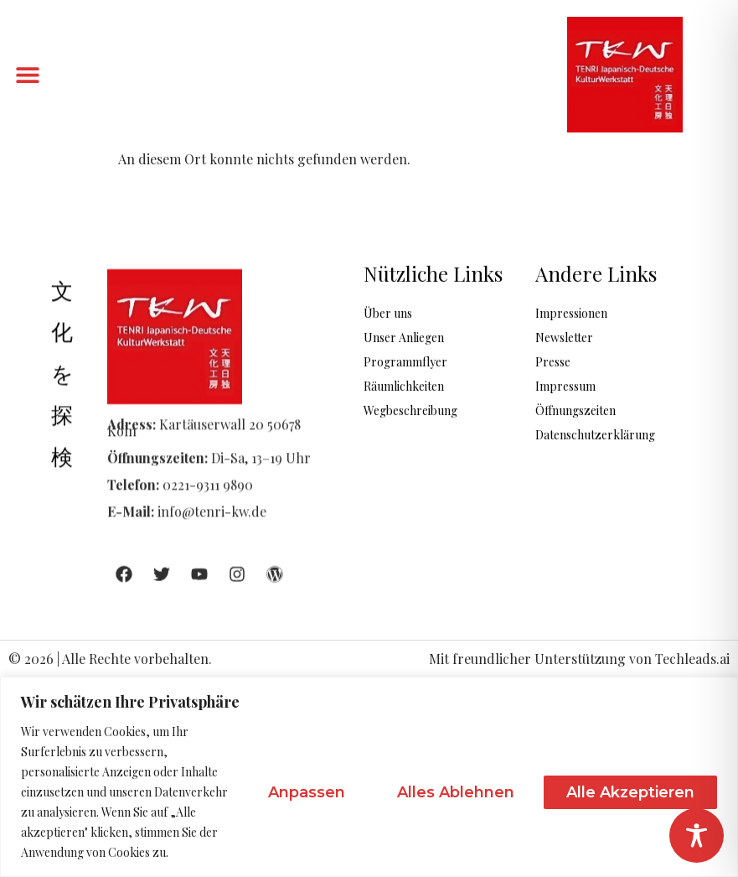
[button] (27, 75)
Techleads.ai (692, 658)
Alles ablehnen (455, 792)
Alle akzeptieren (630, 792)
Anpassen (306, 792)
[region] (369, 777)
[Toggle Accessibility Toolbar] (696, 835)
